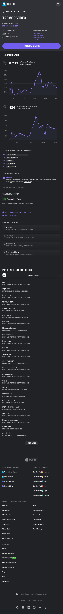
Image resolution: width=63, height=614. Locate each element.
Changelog (5, 581)
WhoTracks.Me (8, 481)
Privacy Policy (31, 600)
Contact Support (38, 510)
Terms (23, 600)
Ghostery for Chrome (41, 472)
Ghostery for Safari (40, 481)
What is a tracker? (10, 216)
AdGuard (5, 505)
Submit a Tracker (38, 515)
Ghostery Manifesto (8, 553)
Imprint (40, 600)
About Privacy (37, 529)
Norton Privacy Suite (8, 519)
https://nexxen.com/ (10, 26)
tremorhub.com (38, 35)
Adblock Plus (6, 510)
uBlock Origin (6, 534)
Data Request (37, 519)
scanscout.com (38, 33)
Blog (3, 576)
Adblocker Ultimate (8, 515)
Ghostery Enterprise (8, 567)
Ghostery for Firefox (40, 477)
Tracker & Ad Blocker (9, 472)
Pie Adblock (5, 524)
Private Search (7, 477)
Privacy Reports (9, 558)
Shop (3, 572)
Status (4, 548)
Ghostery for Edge (40, 491)
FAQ (34, 505)
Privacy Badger (7, 529)
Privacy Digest (7, 486)
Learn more (28, 182)
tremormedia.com (38, 37)
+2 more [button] (35, 39)
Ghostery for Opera (40, 486)
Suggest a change (32, 46)
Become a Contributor (9, 562)
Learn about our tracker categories (16, 212)
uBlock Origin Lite (7, 538)
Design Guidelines (38, 524)
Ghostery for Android (41, 495)
